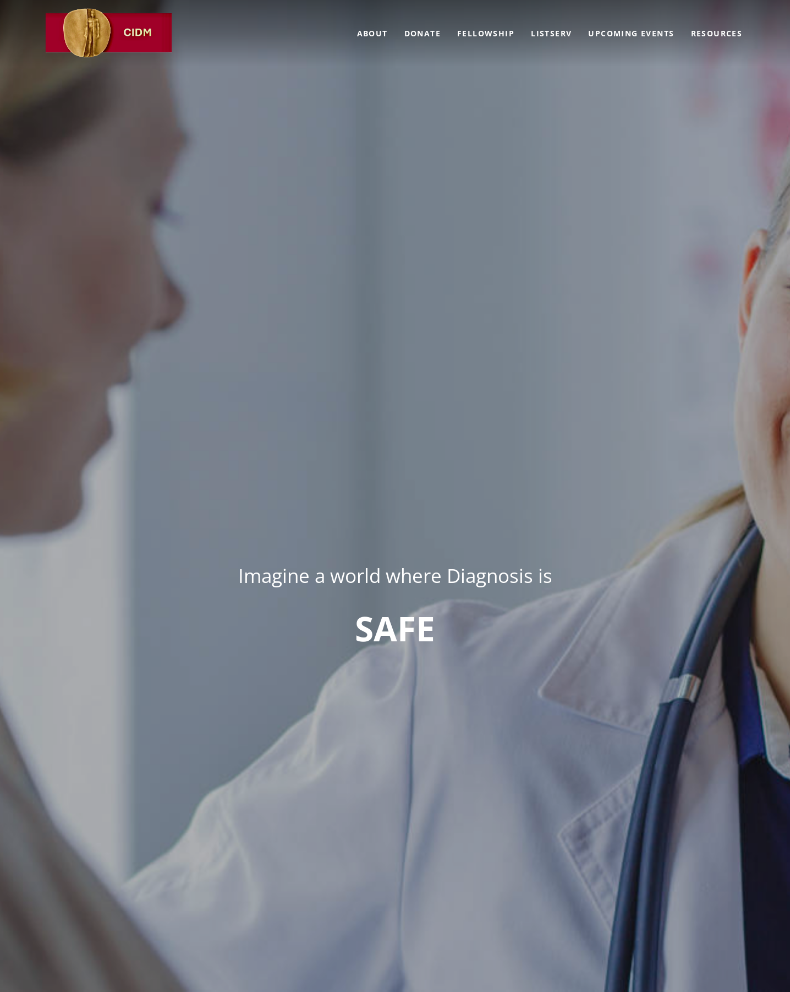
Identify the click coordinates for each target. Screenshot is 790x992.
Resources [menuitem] (717, 33)
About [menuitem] (372, 33)
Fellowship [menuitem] (485, 33)
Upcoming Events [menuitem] (631, 33)
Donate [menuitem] (422, 33)
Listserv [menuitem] (551, 33)
